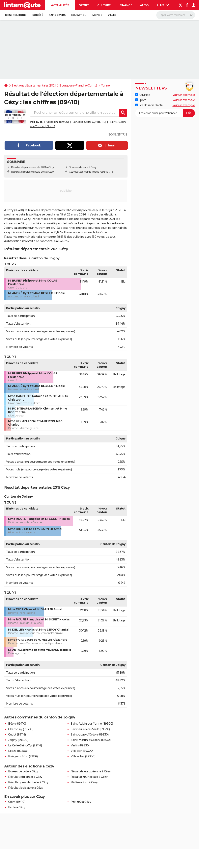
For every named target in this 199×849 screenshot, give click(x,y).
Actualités (60, 5)
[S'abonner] (165, 113)
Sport (84, 5)
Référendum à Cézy (84, 782)
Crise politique (15, 14)
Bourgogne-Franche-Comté (78, 85)
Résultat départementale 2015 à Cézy (32, 171)
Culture (104, 5)
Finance (126, 5)
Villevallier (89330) (83, 756)
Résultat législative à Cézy (25, 787)
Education (78, 14)
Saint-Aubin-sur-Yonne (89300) (92, 723)
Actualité (142, 95)
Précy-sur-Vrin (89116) (23, 756)
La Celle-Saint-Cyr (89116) (89, 122)
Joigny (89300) (18, 740)
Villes (112, 14)
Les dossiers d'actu (149, 105)
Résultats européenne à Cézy (91, 771)
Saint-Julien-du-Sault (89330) (90, 729)
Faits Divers (57, 14)
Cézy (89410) (16, 802)
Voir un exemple (184, 95)
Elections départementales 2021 (34, 85)
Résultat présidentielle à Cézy (28, 782)
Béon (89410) (17, 723)
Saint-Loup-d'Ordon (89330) (89, 734)
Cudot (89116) (17, 734)
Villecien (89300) (57, 122)
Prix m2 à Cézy (81, 802)
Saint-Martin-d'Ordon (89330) (90, 740)
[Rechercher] (175, 15)
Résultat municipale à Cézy (89, 777)
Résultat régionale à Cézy (25, 777)
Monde (97, 14)
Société (37, 14)
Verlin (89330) (80, 745)
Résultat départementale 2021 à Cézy (32, 167)
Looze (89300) (18, 751)
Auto (144, 5)
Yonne (105, 85)
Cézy (72, 171)
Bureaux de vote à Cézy (82, 167)
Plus (162, 5)
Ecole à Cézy (16, 807)
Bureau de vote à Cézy (23, 771)
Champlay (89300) (20, 729)
